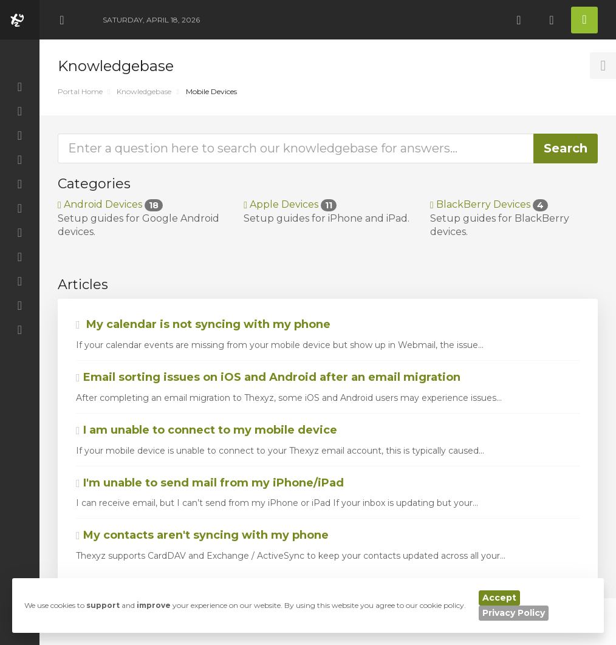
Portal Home (80, 91)
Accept (499, 597)
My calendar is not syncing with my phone (203, 324)
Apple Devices (290, 204)
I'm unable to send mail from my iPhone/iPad (210, 483)
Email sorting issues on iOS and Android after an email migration (268, 377)
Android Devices (110, 204)
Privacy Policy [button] (513, 612)
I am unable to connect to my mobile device (206, 430)
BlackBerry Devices (489, 204)
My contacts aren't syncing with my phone (202, 535)
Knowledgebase (144, 91)
